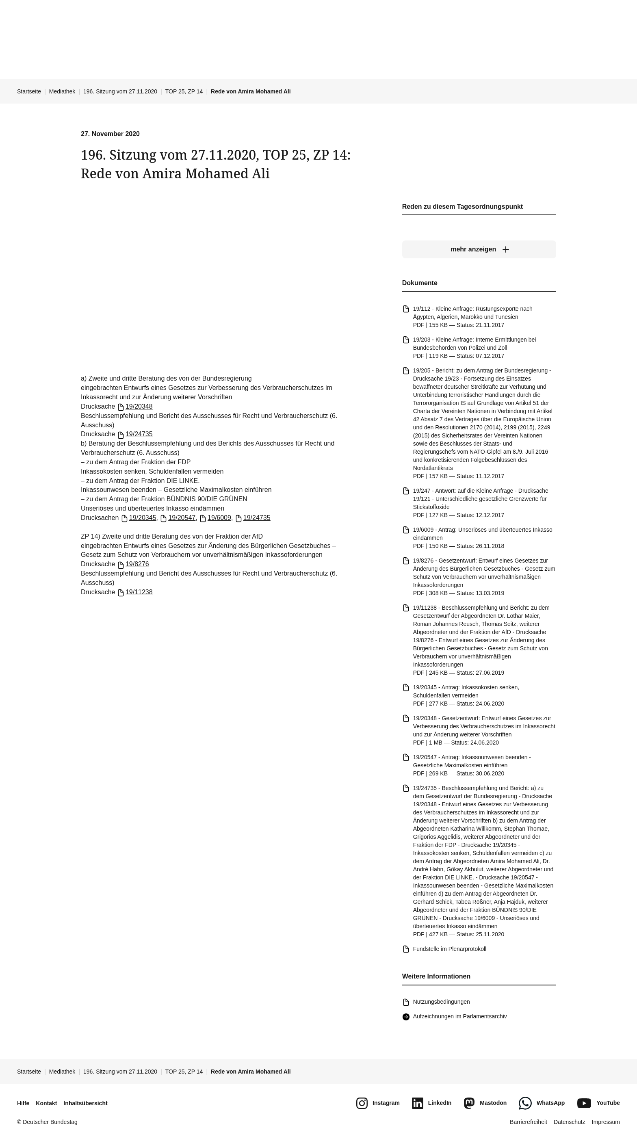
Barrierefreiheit (528, 1122)
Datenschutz (569, 1122)
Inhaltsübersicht (85, 1103)
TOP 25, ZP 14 (184, 91)
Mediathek (62, 91)
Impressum (606, 1122)
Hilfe (23, 1103)
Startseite (29, 91)
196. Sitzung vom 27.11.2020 (120, 91)
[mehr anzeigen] (479, 250)
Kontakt (46, 1103)
